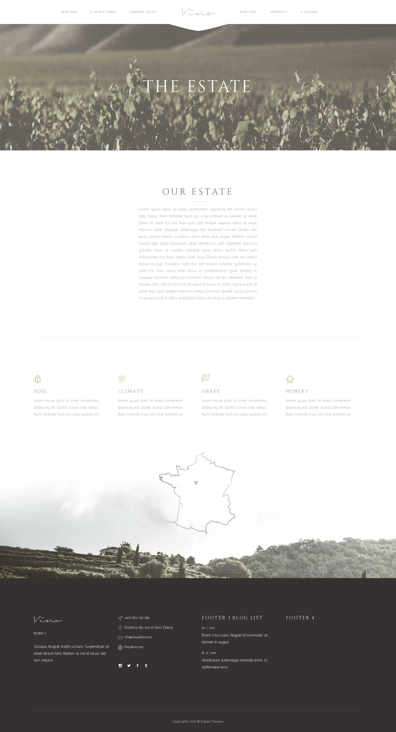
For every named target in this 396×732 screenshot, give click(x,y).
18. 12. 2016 (209, 653)
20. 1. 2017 (208, 628)
